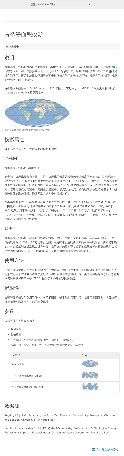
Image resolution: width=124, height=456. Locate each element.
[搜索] (90, 4)
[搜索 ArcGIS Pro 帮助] (59, 4)
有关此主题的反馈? (107, 449)
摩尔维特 (111, 67)
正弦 (26, 71)
